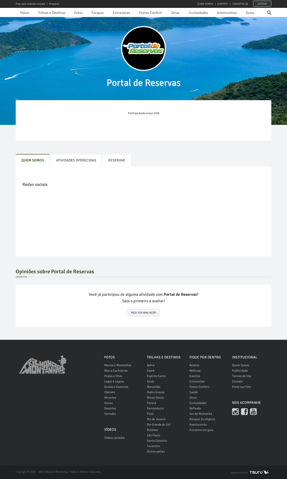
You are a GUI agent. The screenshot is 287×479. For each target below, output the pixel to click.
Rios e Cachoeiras (116, 371)
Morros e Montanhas (117, 365)
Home (24, 13)
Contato (237, 381)
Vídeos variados (114, 438)
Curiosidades (198, 13)
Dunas (108, 403)
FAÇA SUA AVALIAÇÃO (143, 312)
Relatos (194, 365)
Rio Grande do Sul (158, 424)
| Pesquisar (52, 4)
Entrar (262, 4)
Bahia (150, 365)
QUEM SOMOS (205, 4)
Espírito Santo (156, 376)
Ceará (150, 371)
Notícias (194, 371)
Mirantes (110, 398)
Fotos (78, 13)
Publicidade (240, 371)
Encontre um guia (201, 430)
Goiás (150, 381)
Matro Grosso (155, 392)
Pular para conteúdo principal (30, 4)
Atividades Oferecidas (76, 160)
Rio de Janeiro (156, 419)
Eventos (194, 376)
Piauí (150, 414)
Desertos (110, 408)
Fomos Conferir (150, 13)
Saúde (193, 392)
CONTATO (222, 4)
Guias (250, 13)
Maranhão (153, 387)
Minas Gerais (155, 398)
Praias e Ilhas (113, 376)
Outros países (156, 451)
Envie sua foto (241, 387)
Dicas (175, 13)
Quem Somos (32, 160)
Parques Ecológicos (202, 419)
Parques (97, 13)
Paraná (151, 403)
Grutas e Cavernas (116, 387)
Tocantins (153, 446)
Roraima (152, 430)
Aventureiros (227, 13)
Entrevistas (121, 13)
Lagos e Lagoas (114, 381)
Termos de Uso (241, 376)
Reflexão (195, 408)
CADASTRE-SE (240, 4)
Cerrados (110, 414)
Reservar (116, 160)
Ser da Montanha (200, 414)
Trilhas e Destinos (51, 13)
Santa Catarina (157, 441)
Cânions (109, 392)
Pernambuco (155, 408)
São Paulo (153, 435)
